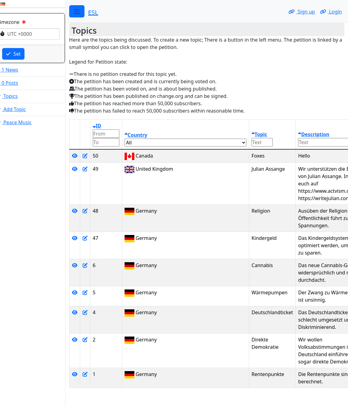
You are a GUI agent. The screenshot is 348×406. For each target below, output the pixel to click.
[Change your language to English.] (4, 3)
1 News (14, 69)
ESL (101, 12)
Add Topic (18, 109)
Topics (14, 96)
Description (322, 134)
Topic (267, 134)
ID (105, 125)
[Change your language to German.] (11, 3)
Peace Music (21, 122)
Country (144, 135)
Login (331, 11)
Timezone (20, 22)
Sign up (301, 11)
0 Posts (14, 83)
